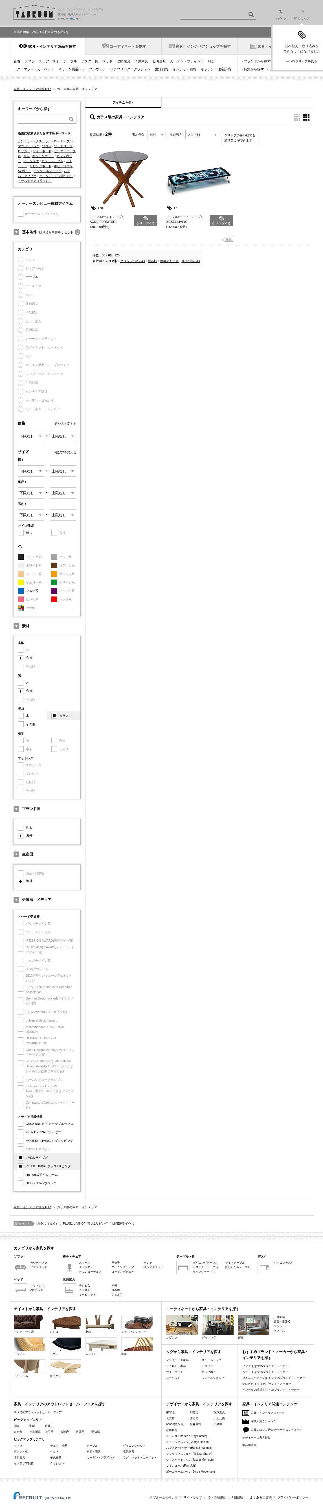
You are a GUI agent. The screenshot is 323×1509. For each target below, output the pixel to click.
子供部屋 (279, 1317)
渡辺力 (194, 1418)
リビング (182, 1327)
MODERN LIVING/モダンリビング (49, 1140)
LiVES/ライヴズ (37, 1157)
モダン (65, 1346)
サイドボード (42, 151)
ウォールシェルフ (213, 1377)
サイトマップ (192, 1497)
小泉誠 (218, 1424)
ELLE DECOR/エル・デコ (44, 1132)
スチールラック (211, 1360)
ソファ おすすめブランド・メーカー (265, 1366)
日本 (29, 827)
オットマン (86, 1267)
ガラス (64, 715)
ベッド (107, 61)
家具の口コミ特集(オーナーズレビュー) (276, 1429)
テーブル (70, 61)
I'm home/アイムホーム (42, 1174)
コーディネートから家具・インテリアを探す (202, 1309)
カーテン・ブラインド (187, 61)
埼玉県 (49, 1431)
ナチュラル (43, 141)
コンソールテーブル (47, 171)
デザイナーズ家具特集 (256, 1437)
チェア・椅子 (49, 61)
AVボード (24, 171)
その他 (30, 724)
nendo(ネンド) (175, 1424)
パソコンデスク (284, 1262)
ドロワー (207, 1366)
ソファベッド (38, 1267)
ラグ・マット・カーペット (34, 69)
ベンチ (148, 1262)
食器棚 (115, 1290)
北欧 (101, 1324)
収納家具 (123, 61)
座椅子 (115, 1262)
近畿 (47, 1425)
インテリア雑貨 (184, 69)
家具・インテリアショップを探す (203, 46)
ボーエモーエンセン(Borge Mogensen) (190, 1471)
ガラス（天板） (48, 1223)
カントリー (25, 141)
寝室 (253, 1327)
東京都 (18, 1431)
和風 (137, 1346)
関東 (16, 1425)
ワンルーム (281, 1326)
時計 (211, 61)
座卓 (26, 156)
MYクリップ (301, 14)
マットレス (37, 1285)
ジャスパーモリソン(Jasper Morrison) (190, 1459)
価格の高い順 (190, 261)
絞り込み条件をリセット (56, 232)
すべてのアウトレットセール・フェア (38, 1412)
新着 (17, 61)
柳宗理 (170, 1412)
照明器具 (159, 61)
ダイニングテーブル (205, 1262)
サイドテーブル (235, 1262)
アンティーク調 (29, 1324)
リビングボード (40, 166)
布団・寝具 (94, 1451)
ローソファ (31, 161)
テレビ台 (84, 1285)
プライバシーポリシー (292, 1497)
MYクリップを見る (304, 61)
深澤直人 (219, 1412)
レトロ (65, 1324)
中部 (32, 1425)
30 (103, 255)
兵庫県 (80, 1431)
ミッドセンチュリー (137, 1324)
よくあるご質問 (261, 1497)
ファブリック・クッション (130, 69)
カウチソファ (38, 1262)
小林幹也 (171, 1430)
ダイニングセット (134, 1445)
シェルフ (117, 1294)
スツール (84, 1262)
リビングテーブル (204, 1271)
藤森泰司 (195, 1424)
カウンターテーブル (205, 1267)
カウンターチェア (90, 1271)
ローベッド (173, 1377)
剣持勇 (194, 1412)
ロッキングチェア (122, 1271)
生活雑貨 (161, 69)
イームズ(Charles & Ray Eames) (186, 1436)
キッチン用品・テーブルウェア (82, 69)
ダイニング (218, 1327)
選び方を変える (65, 423)
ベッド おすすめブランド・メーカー (265, 1371)
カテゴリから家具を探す (34, 1248)
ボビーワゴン (63, 166)
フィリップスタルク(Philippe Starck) (189, 1453)
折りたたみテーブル (238, 1267)
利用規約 (238, 1497)
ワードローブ (63, 146)
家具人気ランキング (263, 1421)
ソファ (30, 61)
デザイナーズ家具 (177, 1360)
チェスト (84, 1290)
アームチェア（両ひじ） (56, 176)
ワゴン (46, 146)
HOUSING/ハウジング (41, 1183)
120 (117, 255)
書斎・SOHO (282, 1321)
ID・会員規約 (217, 1497)
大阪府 (64, 1431)
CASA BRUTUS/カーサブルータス (49, 1123)
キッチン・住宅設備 (216, 69)
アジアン (29, 1346)
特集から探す (254, 69)
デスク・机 (89, 61)
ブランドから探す (257, 61)
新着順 (152, 261)
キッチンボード (43, 156)
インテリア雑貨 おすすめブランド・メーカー (271, 1389)
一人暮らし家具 (176, 1366)
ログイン (280, 14)
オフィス (279, 1330)
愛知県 (95, 1431)
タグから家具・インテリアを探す (193, 1352)
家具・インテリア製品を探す (52, 46)
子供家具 (141, 61)
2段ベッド (36, 1290)
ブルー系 (32, 591)
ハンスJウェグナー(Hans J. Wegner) (189, 1447)
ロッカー (24, 151)
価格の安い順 (169, 261)
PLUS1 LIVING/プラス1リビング (48, 1166)
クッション (57, 1463)
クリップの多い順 (132, 261)
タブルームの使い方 (164, 1497)
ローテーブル (63, 141)
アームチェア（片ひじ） (35, 180)
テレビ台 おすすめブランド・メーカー (266, 1383)
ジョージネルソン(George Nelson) (188, 1441)
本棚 (114, 1285)
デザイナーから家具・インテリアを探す (199, 1404)
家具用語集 (249, 1445)
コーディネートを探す (127, 46)
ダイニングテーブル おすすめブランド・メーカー (273, 1377)
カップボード (210, 1371)
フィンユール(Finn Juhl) (181, 1465)
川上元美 (219, 1418)
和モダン (65, 1368)
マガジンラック (28, 146)
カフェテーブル (52, 161)
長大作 (170, 1418)
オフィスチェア (154, 1267)
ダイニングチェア (122, 1267)
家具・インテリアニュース (268, 1412)
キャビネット (87, 1294)
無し (29, 532)
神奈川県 (35, 1431)
